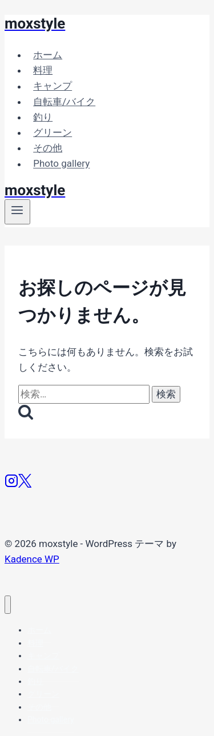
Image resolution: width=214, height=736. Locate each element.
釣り (43, 117)
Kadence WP (32, 559)
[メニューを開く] (17, 211)
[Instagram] (11, 484)
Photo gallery (61, 164)
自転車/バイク (64, 101)
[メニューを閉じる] (8, 605)
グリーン (52, 132)
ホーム (47, 55)
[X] (24, 484)
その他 (47, 148)
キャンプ (52, 86)
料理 (43, 70)
